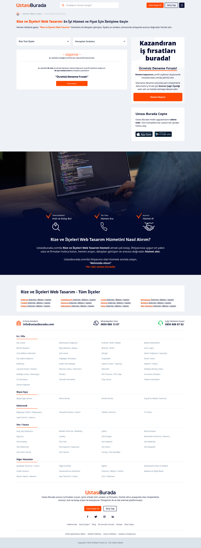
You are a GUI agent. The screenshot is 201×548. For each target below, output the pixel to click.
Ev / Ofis (21, 336)
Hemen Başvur (157, 97)
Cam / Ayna (149, 348)
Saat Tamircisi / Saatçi (68, 476)
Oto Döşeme (107, 441)
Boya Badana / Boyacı (68, 348)
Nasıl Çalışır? (84, 524)
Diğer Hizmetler (25, 459)
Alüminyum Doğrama (68, 343)
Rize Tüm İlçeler (44, 41)
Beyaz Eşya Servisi (24, 398)
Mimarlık (105, 369)
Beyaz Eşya (22, 391)
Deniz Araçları (150, 431)
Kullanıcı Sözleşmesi (127, 534)
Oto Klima (106, 447)
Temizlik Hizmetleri (67, 379)
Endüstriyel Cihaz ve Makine (156, 466)
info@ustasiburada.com (38, 324)
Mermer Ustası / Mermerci (70, 369)
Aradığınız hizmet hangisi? (79, 5)
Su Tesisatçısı (22, 379)
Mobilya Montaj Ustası (153, 369)
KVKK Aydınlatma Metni (75, 534)
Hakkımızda (72, 524)
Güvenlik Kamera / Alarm (69, 412)
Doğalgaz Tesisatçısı (67, 358)
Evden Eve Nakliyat (67, 363)
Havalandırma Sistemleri (69, 471)
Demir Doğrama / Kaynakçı (155, 353)
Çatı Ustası (63, 353)
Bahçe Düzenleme (152, 343)
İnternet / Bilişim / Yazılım (32, 14)
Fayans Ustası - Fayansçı (112, 363)
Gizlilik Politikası (94, 534)
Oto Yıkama (64, 452)
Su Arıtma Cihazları (152, 374)
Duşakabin (106, 358)
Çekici (104, 431)
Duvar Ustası (149, 358)
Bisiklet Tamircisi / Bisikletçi (70, 431)
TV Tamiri (148, 412)
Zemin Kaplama (23, 384)
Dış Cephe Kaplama (25, 358)
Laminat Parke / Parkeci (27, 369)
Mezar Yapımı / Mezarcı (26, 476)
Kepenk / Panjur (151, 363)
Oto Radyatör (150, 447)
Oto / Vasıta (23, 424)
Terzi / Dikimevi (108, 476)
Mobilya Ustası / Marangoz (28, 374)
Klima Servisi (64, 398)
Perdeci (62, 374)
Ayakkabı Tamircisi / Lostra (28, 466)
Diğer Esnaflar (65, 466)
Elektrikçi (20, 363)
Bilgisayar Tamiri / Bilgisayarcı (29, 412)
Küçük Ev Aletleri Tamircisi (155, 398)
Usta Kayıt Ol (155, 5)
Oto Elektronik (23, 447)
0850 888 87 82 (174, 324)
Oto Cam (63, 441)
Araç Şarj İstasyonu (25, 431)
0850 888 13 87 (110, 324)
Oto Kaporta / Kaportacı (69, 447)
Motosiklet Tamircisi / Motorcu (157, 436)
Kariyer (119, 524)
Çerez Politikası (110, 534)
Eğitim (104, 466)
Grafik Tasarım (23, 471)
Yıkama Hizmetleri (152, 379)
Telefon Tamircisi (109, 412)
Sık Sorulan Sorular (106, 524)
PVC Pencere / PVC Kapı (112, 374)
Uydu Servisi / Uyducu (26, 417)
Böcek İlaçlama (23, 348)
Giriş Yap (171, 5)
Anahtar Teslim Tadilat (111, 343)
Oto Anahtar (22, 441)
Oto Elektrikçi (149, 441)
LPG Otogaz (107, 436)
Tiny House (106, 379)
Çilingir (105, 353)
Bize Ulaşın (129, 524)
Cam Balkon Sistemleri (26, 353)
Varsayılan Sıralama (100, 41)
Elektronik (22, 405)
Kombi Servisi (107, 398)
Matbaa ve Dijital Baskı (153, 471)
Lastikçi (62, 436)
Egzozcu (20, 436)
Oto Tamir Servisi (24, 452)
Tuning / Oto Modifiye (111, 452)
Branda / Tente (108, 348)
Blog (94, 524)
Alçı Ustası (21, 343)
